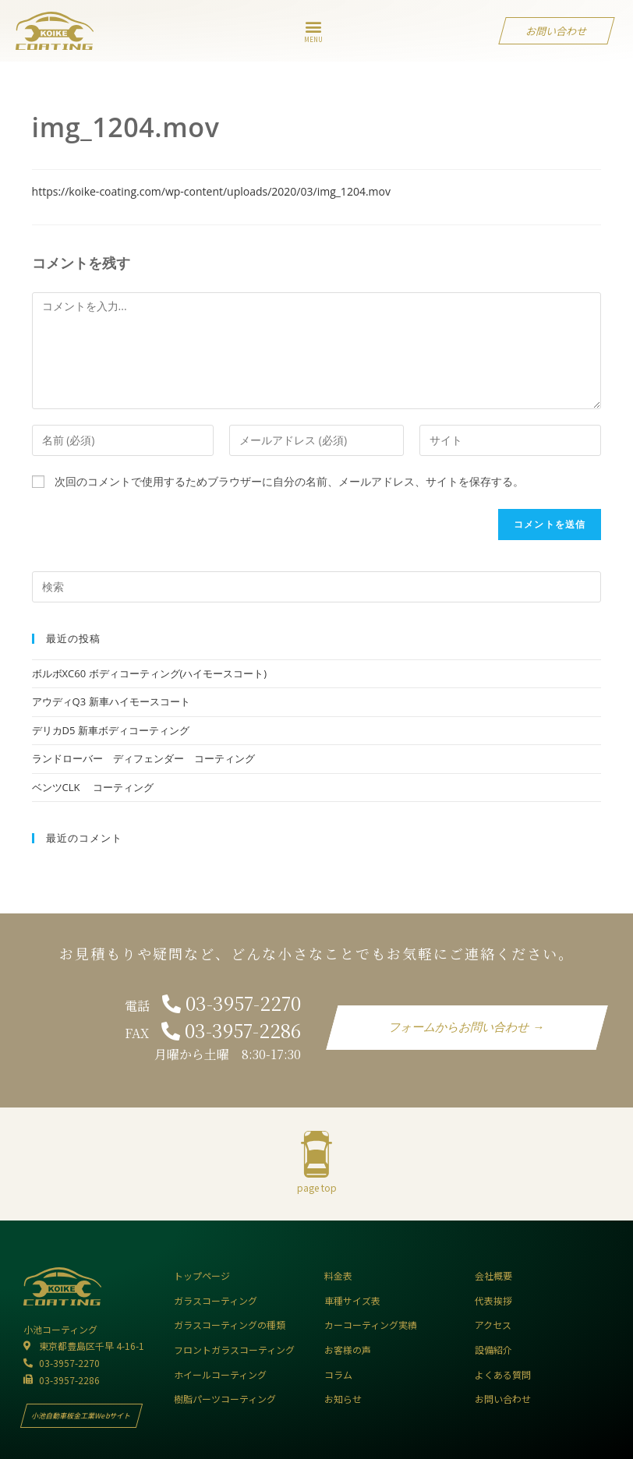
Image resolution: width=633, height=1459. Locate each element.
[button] (314, 27)
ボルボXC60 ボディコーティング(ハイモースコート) (149, 673)
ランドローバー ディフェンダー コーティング (143, 758)
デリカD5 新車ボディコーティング (116, 730)
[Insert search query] (317, 586)
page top (317, 1187)
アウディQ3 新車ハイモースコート (111, 701)
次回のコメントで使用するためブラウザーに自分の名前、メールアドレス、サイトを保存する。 (289, 481)
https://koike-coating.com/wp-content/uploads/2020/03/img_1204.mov (211, 191)
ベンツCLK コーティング (93, 787)
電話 (213, 1006)
